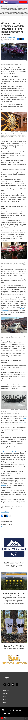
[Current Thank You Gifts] (14, 626)
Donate (24, 2)
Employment (5, 696)
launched (4, 485)
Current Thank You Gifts (14, 646)
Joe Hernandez (11, 37)
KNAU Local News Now (14, 563)
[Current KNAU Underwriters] (14, 659)
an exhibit (23, 418)
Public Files (5, 693)
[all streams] (26, 718)
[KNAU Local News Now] (14, 547)
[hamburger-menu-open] (2, 2)
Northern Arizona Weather (14, 593)
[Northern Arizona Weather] (14, 581)
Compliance (5, 699)
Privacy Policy (6, 690)
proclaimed (22, 422)
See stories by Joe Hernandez (8, 527)
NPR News (5, 511)
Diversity (4, 702)
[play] (2, 718)
